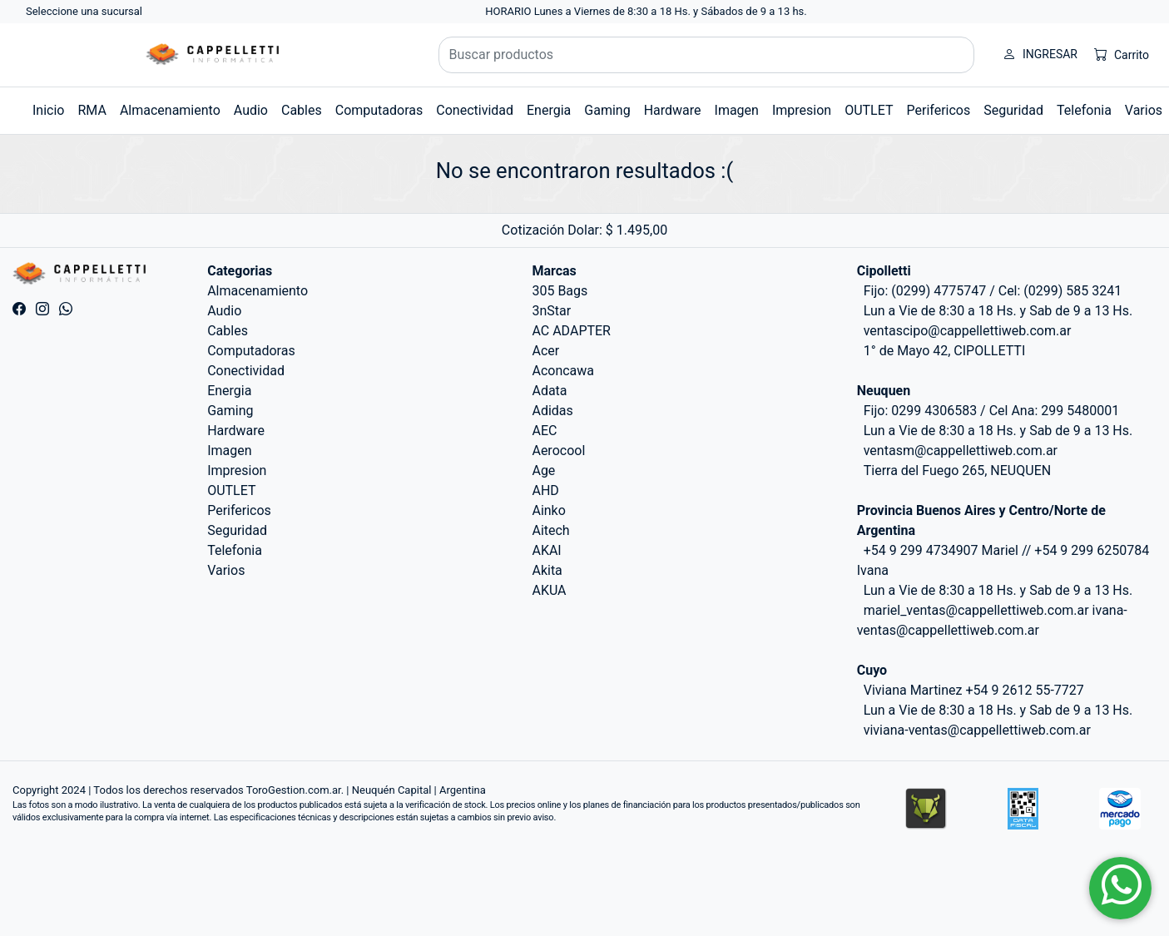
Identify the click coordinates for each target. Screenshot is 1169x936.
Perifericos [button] (939, 110)
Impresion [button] (801, 110)
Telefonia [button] (1084, 110)
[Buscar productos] (706, 55)
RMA (91, 110)
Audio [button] (251, 110)
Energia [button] (549, 110)
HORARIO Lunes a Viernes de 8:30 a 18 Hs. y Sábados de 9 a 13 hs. (646, 11)
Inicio (48, 110)
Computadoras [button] (379, 110)
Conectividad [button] (474, 110)
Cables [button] (301, 110)
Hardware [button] (672, 110)
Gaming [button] (607, 110)
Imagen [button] (737, 110)
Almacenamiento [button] (170, 110)
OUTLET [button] (869, 110)
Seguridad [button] (1013, 110)
